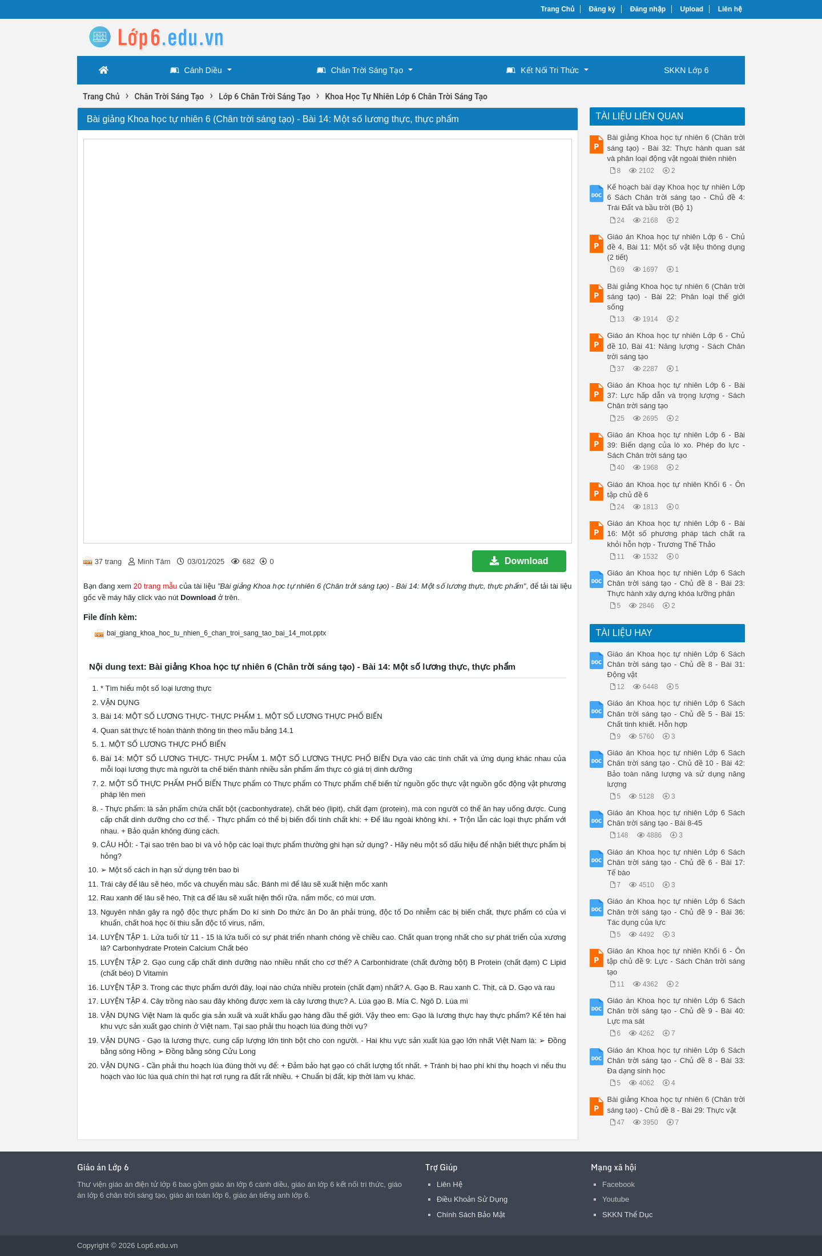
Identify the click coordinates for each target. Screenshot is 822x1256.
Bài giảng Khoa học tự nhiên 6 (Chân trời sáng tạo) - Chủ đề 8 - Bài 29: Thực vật (676, 1104)
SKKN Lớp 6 (686, 70)
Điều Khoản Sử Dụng (472, 1199)
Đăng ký (602, 9)
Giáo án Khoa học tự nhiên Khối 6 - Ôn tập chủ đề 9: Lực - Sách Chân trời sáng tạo (676, 961)
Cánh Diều (196, 70)
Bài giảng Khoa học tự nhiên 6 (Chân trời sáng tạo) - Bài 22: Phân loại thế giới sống (676, 296)
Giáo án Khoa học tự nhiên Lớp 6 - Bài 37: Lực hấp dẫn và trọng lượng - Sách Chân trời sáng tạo (676, 395)
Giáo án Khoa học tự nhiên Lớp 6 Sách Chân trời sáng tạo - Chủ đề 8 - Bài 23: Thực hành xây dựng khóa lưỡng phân (676, 583)
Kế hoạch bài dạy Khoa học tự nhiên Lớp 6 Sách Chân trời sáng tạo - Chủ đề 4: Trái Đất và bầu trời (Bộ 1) (676, 197)
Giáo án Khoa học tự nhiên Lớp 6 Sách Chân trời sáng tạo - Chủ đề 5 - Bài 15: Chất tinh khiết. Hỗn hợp (676, 713)
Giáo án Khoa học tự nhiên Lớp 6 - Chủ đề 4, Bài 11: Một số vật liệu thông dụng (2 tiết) (676, 246)
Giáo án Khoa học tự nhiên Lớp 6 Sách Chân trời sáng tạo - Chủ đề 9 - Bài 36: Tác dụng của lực (676, 911)
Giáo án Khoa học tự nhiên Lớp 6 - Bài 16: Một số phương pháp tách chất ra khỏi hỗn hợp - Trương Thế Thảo (676, 533)
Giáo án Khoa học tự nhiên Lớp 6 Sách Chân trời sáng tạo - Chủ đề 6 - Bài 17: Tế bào (676, 862)
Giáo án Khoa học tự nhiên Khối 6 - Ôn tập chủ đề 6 (676, 489)
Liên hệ (730, 9)
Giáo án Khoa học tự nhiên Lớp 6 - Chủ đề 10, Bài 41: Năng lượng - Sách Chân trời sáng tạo (676, 345)
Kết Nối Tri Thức (542, 70)
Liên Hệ (449, 1184)
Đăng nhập (648, 9)
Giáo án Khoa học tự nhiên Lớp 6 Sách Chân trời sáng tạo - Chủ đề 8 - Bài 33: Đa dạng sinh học (676, 1060)
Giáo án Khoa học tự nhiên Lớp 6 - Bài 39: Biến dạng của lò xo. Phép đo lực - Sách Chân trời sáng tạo (676, 445)
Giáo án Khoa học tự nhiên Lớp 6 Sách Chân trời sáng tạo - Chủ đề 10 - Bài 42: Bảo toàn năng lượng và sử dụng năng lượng (676, 768)
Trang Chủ (557, 9)
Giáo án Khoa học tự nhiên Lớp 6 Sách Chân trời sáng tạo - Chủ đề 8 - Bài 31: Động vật (676, 664)
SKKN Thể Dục (627, 1214)
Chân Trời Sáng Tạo (360, 70)
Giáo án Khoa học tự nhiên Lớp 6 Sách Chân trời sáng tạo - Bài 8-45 (676, 817)
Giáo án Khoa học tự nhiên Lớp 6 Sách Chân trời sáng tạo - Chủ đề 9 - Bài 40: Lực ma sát (676, 1010)
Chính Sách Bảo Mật (471, 1214)
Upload (692, 9)
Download (519, 561)
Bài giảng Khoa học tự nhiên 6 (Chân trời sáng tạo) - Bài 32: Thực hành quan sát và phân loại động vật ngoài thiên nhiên (676, 147)
